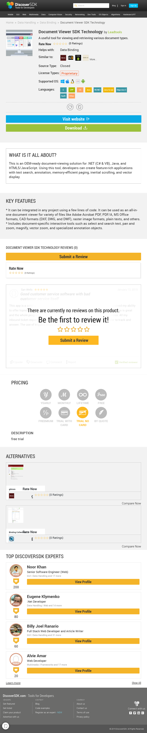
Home (10, 22)
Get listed (7, 708)
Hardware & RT (129, 14)
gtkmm (12, 489)
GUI (17, 14)
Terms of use (83, 712)
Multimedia (33, 14)
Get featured (9, 703)
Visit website (76, 119)
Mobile (10, 14)
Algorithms (115, 14)
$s (23, 5)
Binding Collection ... (18, 532)
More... (93, 59)
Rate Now (30, 489)
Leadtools (115, 32)
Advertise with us (11, 716)
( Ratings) (68, 43)
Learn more (13, 683)
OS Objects (103, 14)
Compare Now (131, 503)
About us (81, 703)
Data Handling (27, 22)
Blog (114, 5)
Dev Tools (92, 14)
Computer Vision (55, 14)
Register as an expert (48, 712)
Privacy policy (83, 716)
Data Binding (48, 22)
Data (43, 14)
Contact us (82, 708)
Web (24, 14)
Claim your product (12, 712)
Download (76, 128)
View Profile (83, 581)
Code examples (42, 708)
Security (68, 14)
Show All (136, 683)
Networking (80, 14)
